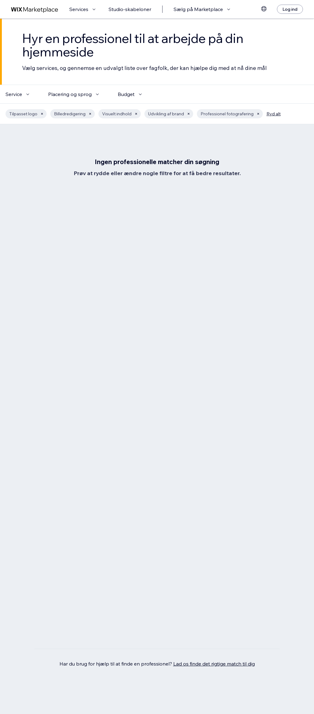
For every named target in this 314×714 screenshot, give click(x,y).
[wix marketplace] (34, 9)
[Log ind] (290, 9)
